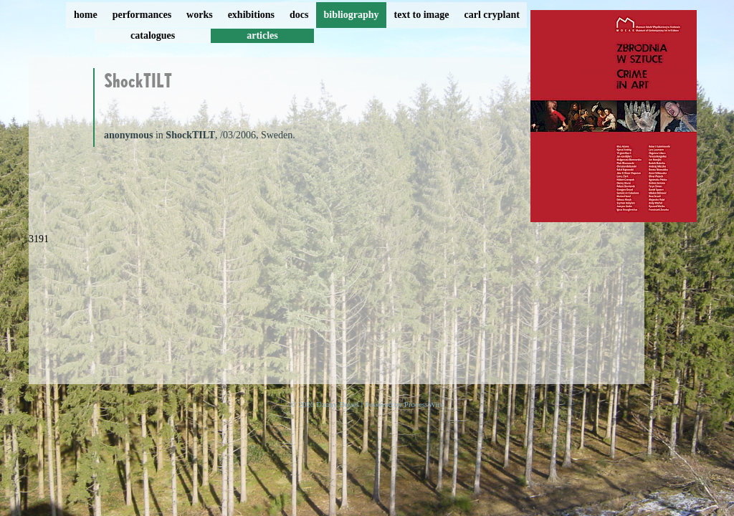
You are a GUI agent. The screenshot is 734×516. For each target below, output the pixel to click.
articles (262, 35)
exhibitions (251, 14)
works (199, 14)
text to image (421, 14)
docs (299, 14)
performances (142, 14)
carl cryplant (491, 14)
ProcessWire (424, 404)
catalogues (152, 35)
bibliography (350, 14)
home (85, 14)
